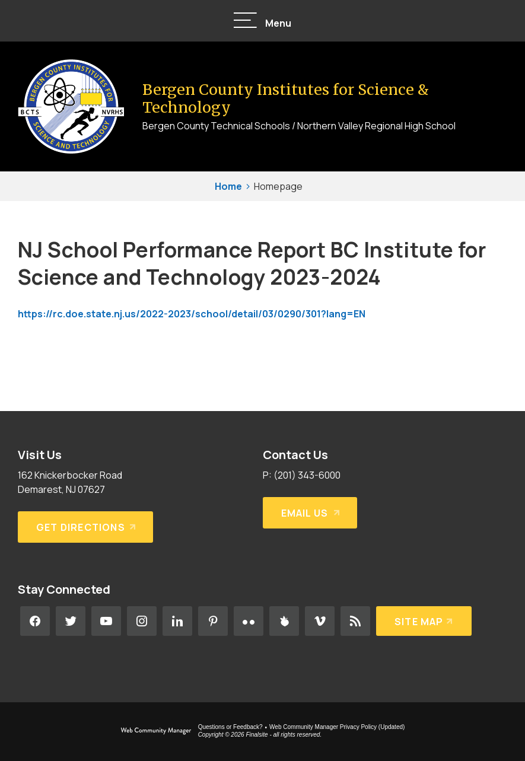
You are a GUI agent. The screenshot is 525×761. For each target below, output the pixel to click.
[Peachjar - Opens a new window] (284, 621)
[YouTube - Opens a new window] (106, 621)
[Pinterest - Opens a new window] (213, 621)
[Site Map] (424, 621)
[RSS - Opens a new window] (355, 621)
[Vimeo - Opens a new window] (320, 621)
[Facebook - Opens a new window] (35, 621)
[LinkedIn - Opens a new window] (177, 621)
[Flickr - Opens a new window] (248, 621)
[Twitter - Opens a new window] (70, 621)
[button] (263, 21)
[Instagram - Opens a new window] (142, 621)
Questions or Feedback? (230, 727)
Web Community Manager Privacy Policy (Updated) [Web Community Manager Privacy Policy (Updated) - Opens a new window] (337, 727)
